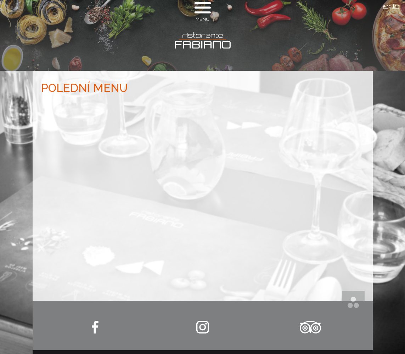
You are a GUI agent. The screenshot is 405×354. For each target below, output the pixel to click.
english (391, 6)
